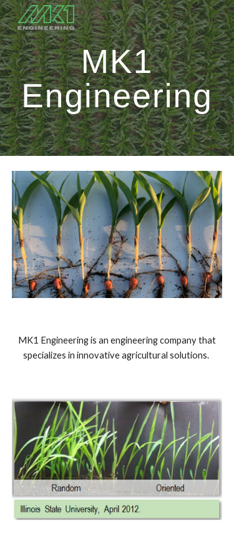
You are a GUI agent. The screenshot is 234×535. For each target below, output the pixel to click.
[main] (117, 78)
